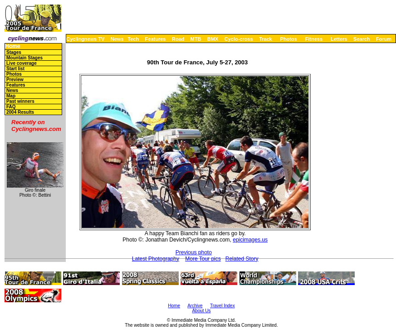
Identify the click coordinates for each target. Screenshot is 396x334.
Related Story (242, 259)
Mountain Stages (24, 57)
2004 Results (20, 112)
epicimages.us (250, 240)
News (117, 39)
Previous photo (194, 252)
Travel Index (222, 305)
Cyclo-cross (239, 39)
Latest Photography (155, 259)
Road (178, 39)
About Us (201, 310)
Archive (194, 305)
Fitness (314, 39)
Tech (133, 39)
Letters (339, 39)
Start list (15, 68)
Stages (13, 52)
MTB (196, 39)
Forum (383, 39)
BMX (212, 39)
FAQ (11, 106)
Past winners (20, 101)
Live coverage (21, 63)
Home (12, 46)
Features (155, 39)
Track (265, 39)
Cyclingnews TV (85, 39)
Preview (15, 79)
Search (361, 39)
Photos (288, 39)
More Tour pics (202, 259)
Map (10, 95)
